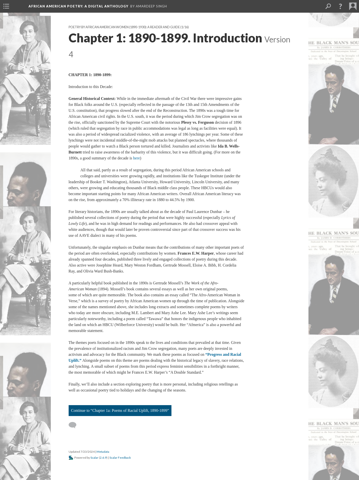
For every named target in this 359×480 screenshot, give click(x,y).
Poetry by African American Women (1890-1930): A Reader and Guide (124, 27)
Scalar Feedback (120, 457)
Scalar (94, 457)
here (136, 158)
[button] (340, 6)
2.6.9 (103, 457)
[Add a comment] (75, 425)
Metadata (103, 451)
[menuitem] (6, 6)
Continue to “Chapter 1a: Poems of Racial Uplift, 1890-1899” (120, 410)
